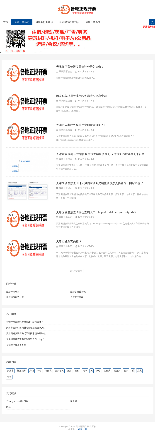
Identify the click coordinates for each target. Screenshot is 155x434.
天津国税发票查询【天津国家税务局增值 (26, 333)
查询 (9, 377)
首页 (5, 22)
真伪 (31, 370)
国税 (77, 370)
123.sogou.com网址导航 (17, 401)
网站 (98, 370)
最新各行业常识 (44, 22)
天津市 (10, 370)
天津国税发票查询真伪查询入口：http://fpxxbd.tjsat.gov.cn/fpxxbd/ (96, 212)
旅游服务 (21, 370)
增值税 (48, 370)
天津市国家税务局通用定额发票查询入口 (81, 125)
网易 (8, 407)
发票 (126, 370)
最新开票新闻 (92, 22)
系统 (139, 370)
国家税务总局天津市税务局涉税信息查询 (81, 95)
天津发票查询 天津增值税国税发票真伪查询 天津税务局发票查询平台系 (100, 154)
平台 (39, 370)
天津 (85, 370)
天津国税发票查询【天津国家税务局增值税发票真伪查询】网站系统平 (99, 183)
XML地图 (82, 429)
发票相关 (59, 370)
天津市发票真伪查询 (68, 241)
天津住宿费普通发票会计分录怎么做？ (80, 66)
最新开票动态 (21, 22)
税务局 (117, 370)
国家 (69, 370)
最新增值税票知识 (69, 22)
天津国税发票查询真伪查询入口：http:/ (25, 339)
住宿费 (107, 370)
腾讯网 (73, 401)
